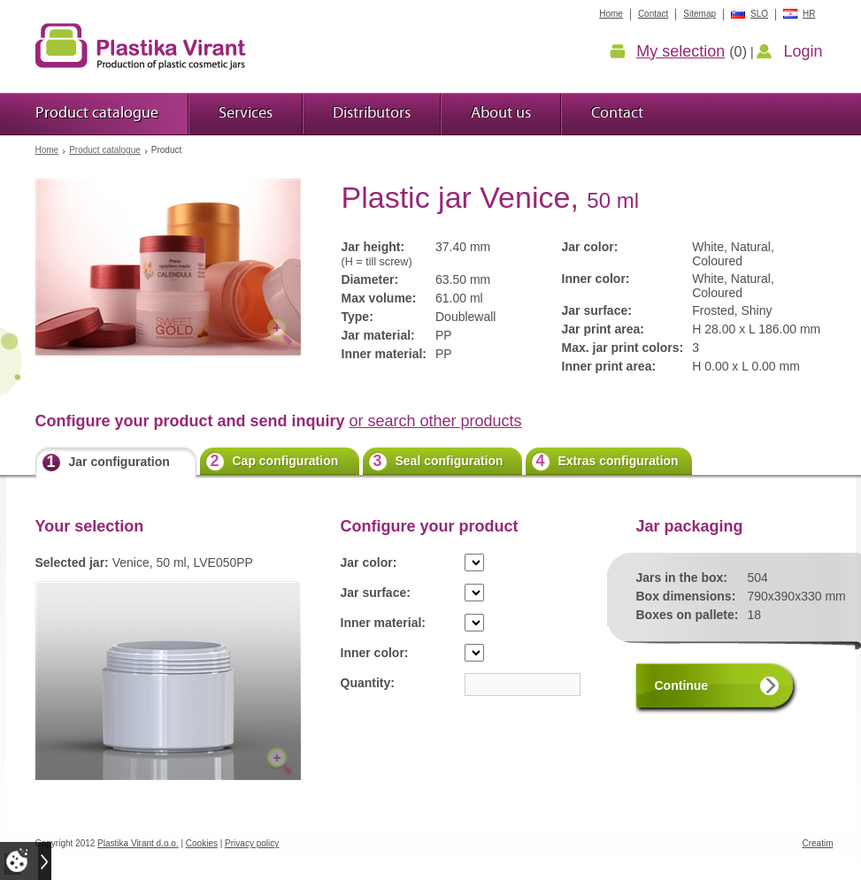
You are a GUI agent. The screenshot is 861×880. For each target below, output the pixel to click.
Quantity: (368, 683)
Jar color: (369, 562)
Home (47, 150)
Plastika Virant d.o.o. (138, 843)
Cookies (202, 843)
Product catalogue (105, 150)
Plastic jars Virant (140, 46)
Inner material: (383, 623)
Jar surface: (376, 592)
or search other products (436, 421)
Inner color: (375, 653)
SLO (759, 14)
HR (809, 14)
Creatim (817, 843)
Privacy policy (252, 843)
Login (802, 51)
